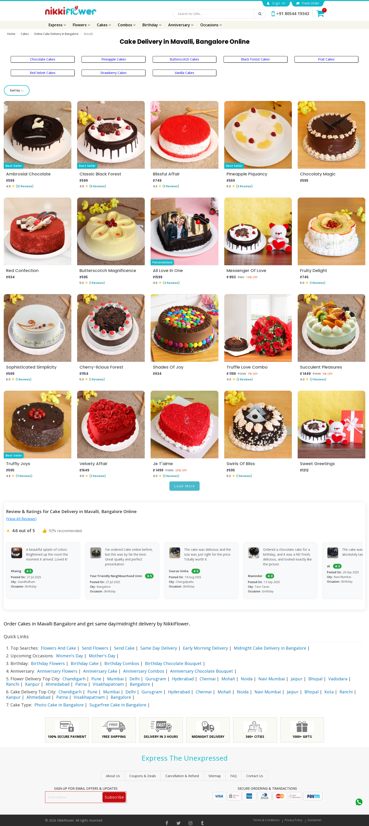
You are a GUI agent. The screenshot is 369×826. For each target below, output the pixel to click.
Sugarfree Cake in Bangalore (117, 705)
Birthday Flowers (48, 663)
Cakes (104, 24)
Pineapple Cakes (113, 59)
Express (57, 24)
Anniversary (180, 24)
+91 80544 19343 (290, 13)
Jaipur (297, 679)
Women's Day (69, 655)
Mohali (228, 679)
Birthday (151, 24)
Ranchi (12, 684)
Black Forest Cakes (255, 59)
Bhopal (315, 679)
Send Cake (124, 648)
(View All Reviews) (21, 518)
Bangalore (140, 684)
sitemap (214, 776)
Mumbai (115, 679)
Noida (247, 679)
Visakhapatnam (108, 684)
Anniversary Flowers (57, 671)
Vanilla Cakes (184, 73)
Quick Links (16, 636)
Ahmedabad (57, 684)
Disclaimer (315, 820)
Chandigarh (74, 679)
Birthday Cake (85, 663)
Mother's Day (102, 655)
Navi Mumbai (271, 679)
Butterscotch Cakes (184, 59)
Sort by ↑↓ (16, 90)
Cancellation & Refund (182, 776)
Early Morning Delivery (205, 648)
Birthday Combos (121, 663)
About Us (113, 776)
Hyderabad (183, 679)
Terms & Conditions (266, 820)
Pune (96, 679)
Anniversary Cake (100, 671)
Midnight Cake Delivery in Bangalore (270, 648)
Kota (329, 692)
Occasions (211, 24)
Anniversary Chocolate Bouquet (201, 671)
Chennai (208, 679)
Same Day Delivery (158, 648)
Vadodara (337, 679)
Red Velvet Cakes (43, 73)
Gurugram (155, 679)
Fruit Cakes (326, 59)
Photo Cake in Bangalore (59, 705)
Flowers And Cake (58, 648)
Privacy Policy (293, 820)
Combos (126, 24)
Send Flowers (95, 648)
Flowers (81, 24)
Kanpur (32, 684)
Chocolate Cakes (42, 59)
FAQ (233, 776)
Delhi (134, 679)
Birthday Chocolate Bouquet (173, 663)
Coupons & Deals (142, 776)
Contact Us (254, 776)
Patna (81, 684)
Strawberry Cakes (113, 73)
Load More (184, 486)
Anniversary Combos (143, 671)
